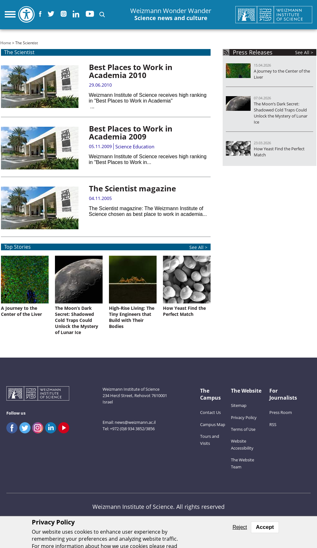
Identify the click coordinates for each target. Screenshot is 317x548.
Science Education (134, 146)
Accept (265, 527)
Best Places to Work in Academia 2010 (130, 71)
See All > (304, 52)
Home (5, 43)
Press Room (280, 412)
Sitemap (238, 405)
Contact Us (210, 412)
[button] (102, 14)
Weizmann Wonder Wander (170, 14)
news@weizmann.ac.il (135, 422)
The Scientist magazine (132, 188)
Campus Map (212, 424)
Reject (240, 527)
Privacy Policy (244, 417)
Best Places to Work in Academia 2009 (130, 132)
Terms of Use (243, 429)
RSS (272, 424)
